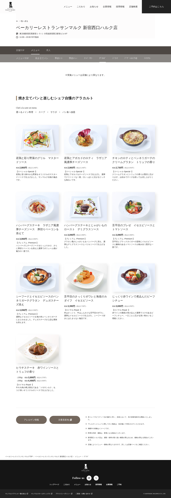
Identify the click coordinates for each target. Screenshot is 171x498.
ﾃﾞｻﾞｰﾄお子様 (131, 58)
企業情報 (107, 6)
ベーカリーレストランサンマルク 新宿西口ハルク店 (53, 456)
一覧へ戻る (22, 21)
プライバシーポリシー (64, 494)
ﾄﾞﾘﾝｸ (115, 58)
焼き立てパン (41, 58)
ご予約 (119, 484)
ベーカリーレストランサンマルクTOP (19, 456)
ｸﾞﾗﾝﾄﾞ (102, 58)
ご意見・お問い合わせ (84, 494)
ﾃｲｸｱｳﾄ (147, 58)
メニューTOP (22, 58)
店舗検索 (133, 6)
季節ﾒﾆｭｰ (73, 58)
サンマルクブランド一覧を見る (16, 494)
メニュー (68, 6)
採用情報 (120, 6)
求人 (48, 50)
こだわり (81, 6)
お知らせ (94, 6)
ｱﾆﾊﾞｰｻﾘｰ (88, 58)
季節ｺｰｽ (58, 58)
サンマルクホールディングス (41, 494)
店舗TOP (20, 50)
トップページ (54, 484)
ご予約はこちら (156, 6)
